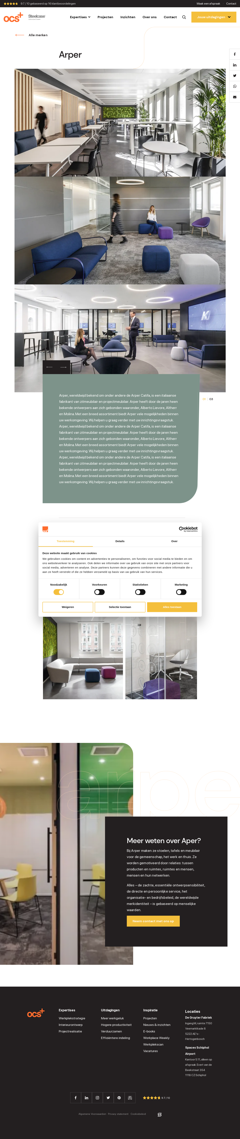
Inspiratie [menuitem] (150, 1010)
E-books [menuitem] (149, 1031)
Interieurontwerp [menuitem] (71, 1025)
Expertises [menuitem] (67, 1010)
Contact (231, 3)
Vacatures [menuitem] (150, 1051)
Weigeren (68, 607)
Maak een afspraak (208, 3)
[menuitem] (80, 17)
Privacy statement (118, 1113)
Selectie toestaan (120, 607)
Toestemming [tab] (66, 541)
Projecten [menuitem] (150, 1018)
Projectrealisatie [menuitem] (70, 1031)
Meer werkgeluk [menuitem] (112, 1018)
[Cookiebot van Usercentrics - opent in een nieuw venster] (182, 529)
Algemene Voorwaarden (92, 1113)
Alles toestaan (172, 607)
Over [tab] (174, 541)
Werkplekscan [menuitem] (153, 1044)
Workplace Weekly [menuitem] (156, 1038)
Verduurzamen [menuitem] (111, 1031)
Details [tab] (120, 541)
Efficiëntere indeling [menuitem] (115, 1038)
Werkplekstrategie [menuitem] (72, 1018)
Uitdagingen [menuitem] (110, 1010)
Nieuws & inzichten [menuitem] (157, 1025)
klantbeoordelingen (62, 3)
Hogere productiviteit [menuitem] (116, 1025)
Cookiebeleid (138, 1113)
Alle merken (31, 35)
